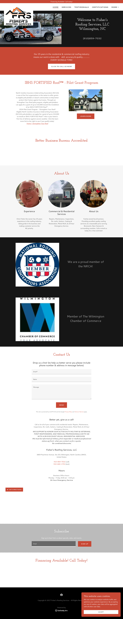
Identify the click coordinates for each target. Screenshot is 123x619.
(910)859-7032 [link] (92, 38)
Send (61, 405)
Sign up (84, 544)
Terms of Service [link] (79, 412)
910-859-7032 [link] (59, 462)
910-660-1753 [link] (59, 464)
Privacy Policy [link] (68, 412)
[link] (18, 6)
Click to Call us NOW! (61, 66)
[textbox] (61, 371)
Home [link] (55, 7)
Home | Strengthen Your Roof (37, 123)
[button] (115, 7)
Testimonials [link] (81, 7)
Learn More (85, 116)
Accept (101, 612)
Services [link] (66, 7)
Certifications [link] (100, 7)
